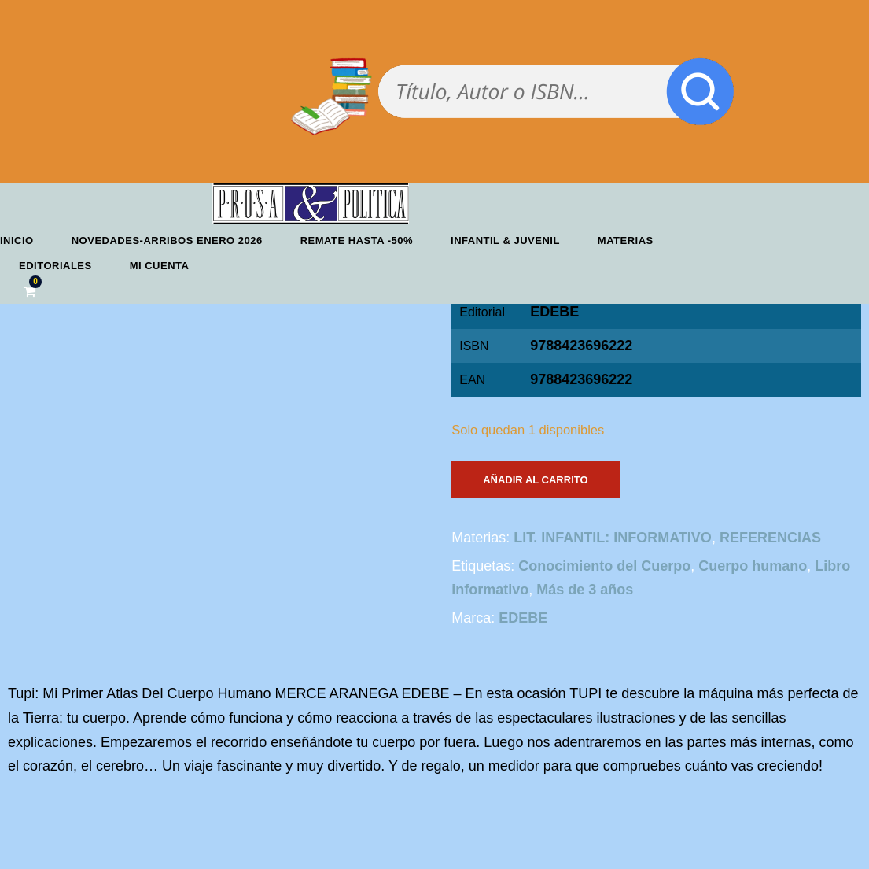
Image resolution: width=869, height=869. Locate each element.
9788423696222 (581, 379)
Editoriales (55, 266)
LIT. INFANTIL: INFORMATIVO (613, 537)
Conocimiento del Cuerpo (604, 566)
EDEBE (554, 312)
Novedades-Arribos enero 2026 (167, 240)
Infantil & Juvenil (505, 240)
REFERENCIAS (770, 537)
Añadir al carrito (535, 480)
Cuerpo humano (752, 566)
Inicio (17, 240)
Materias (626, 240)
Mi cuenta (160, 266)
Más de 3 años (584, 589)
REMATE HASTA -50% (356, 240)
